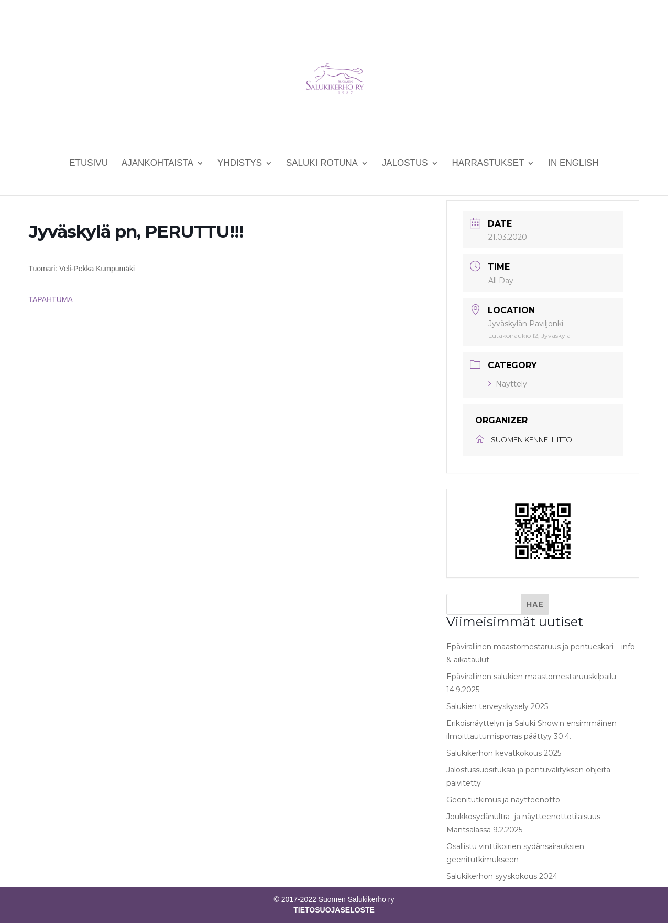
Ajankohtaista (157, 163)
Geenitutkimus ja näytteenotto (503, 799)
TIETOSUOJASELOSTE (334, 910)
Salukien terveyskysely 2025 (497, 706)
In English (573, 163)
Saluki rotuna (322, 163)
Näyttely (507, 384)
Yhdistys (239, 163)
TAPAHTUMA (51, 299)
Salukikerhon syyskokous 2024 (501, 876)
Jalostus (405, 163)
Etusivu (88, 163)
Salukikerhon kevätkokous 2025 (503, 753)
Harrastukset (488, 163)
